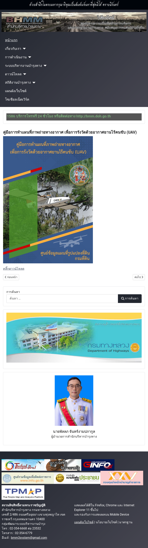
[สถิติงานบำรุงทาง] (33, 82)
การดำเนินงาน (16, 57)
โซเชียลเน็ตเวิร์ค (17, 99)
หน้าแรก (11, 40)
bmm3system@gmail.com (29, 538)
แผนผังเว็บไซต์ (15, 91)
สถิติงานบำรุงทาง (18, 82)
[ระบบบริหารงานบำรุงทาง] (44, 65)
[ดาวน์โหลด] (24, 74)
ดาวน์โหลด (13, 74)
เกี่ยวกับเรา (13, 49)
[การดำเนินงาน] (29, 57)
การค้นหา (13, 292)
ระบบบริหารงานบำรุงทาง (23, 66)
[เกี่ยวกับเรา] (23, 48)
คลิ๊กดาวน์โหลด (13, 269)
